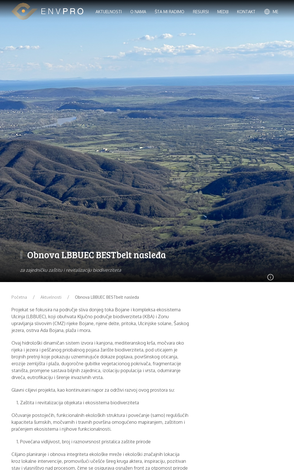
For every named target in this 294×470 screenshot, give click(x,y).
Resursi (201, 11)
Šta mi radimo (169, 11)
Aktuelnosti (50, 297)
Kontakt (246, 11)
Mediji (223, 11)
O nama (138, 11)
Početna (19, 297)
